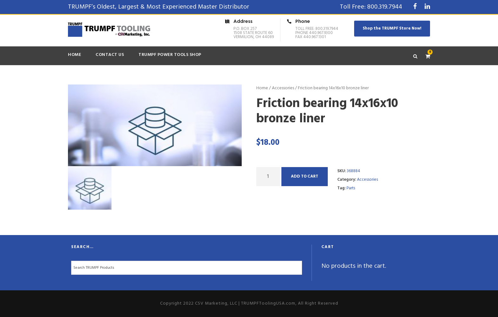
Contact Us (110, 54)
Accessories (283, 88)
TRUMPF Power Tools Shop (169, 54)
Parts (351, 188)
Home (74, 54)
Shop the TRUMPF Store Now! (392, 28)
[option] (155, 125)
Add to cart (304, 176)
